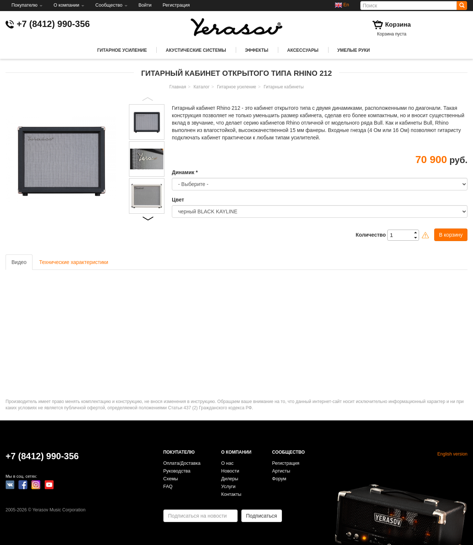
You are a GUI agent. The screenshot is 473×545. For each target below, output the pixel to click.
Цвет (178, 200)
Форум (279, 478)
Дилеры (229, 478)
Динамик (185, 172)
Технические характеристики (73, 262)
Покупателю (26, 5)
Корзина (398, 24)
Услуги (228, 486)
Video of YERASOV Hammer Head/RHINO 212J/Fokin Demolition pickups (107, 329)
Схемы (170, 478)
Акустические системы (196, 50)
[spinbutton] (405, 235)
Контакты (231, 494)
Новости (230, 471)
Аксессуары (303, 50)
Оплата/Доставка (182, 463)
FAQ (168, 486)
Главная (177, 86)
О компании (69, 5)
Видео (19, 262)
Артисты (281, 471)
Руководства (177, 471)
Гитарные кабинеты (283, 86)
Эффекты (256, 50)
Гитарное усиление (122, 50)
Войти (145, 5)
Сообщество (111, 5)
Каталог (202, 86)
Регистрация (176, 5)
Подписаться (261, 516)
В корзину (451, 235)
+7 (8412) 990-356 (53, 24)
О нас (227, 463)
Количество (370, 235)
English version (452, 454)
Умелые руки (353, 50)
